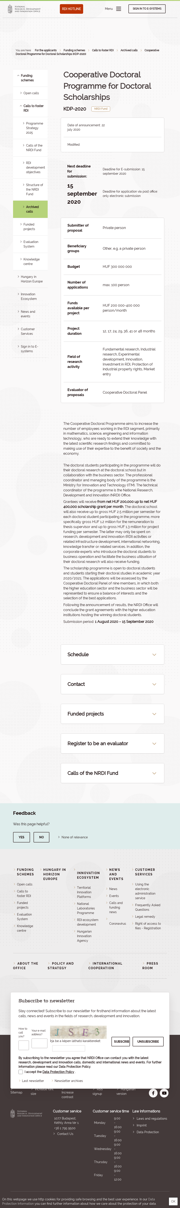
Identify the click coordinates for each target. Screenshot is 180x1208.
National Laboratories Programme (86, 908)
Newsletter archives (69, 1081)
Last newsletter (33, 1081)
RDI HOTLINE (71, 9)
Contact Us (65, 1134)
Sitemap (16, 1092)
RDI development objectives (35, 167)
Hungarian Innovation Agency (84, 936)
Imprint (142, 1125)
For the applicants (46, 50)
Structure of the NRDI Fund (34, 189)
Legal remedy (145, 916)
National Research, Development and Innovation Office (26, 1145)
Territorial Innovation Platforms (84, 892)
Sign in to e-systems (147, 8)
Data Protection (148, 1132)
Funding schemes (74, 50)
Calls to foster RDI (103, 50)
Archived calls (129, 50)
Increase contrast (68, 1095)
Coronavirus (117, 923)
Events (114, 896)
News (113, 889)
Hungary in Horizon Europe (54, 874)
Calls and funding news (116, 907)
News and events (116, 874)
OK (173, 1201)
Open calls (31, 93)
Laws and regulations (152, 1118)
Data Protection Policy (74, 1066)
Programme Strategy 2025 (34, 128)
